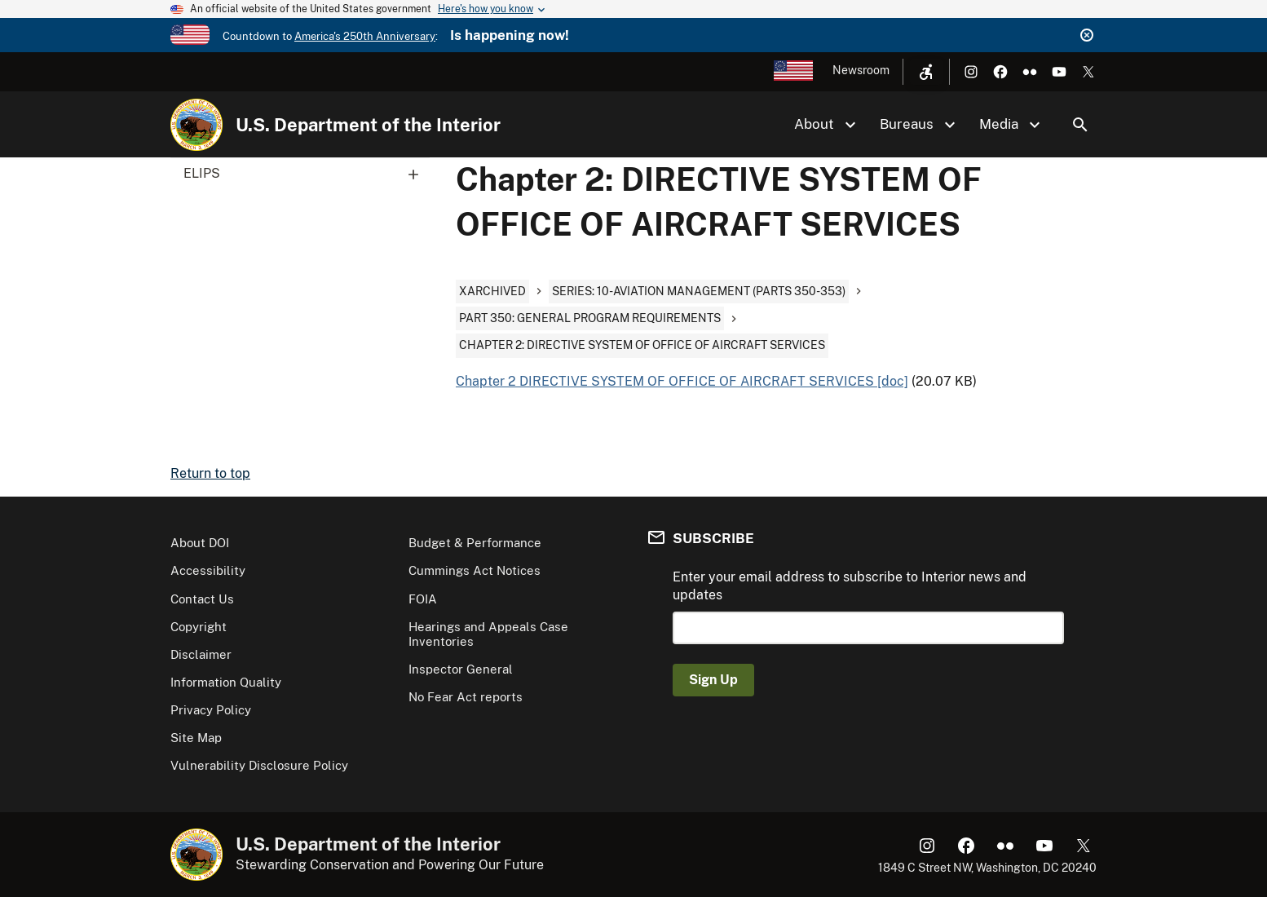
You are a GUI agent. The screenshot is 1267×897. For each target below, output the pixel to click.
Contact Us (202, 599)
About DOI (199, 543)
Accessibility (207, 570)
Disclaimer (201, 654)
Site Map (196, 738)
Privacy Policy (210, 710)
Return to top (210, 473)
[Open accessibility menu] (926, 72)
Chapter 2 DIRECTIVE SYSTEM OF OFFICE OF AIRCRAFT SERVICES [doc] (682, 381)
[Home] (196, 125)
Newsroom (861, 70)
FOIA (422, 599)
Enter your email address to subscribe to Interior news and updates (849, 586)
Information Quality (225, 682)
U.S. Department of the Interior (368, 124)
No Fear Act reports (465, 697)
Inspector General (460, 669)
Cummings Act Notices (474, 570)
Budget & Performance (474, 543)
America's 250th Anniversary (364, 36)
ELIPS (306, 173)
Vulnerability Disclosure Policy (259, 765)
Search (1080, 124)
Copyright (198, 627)
